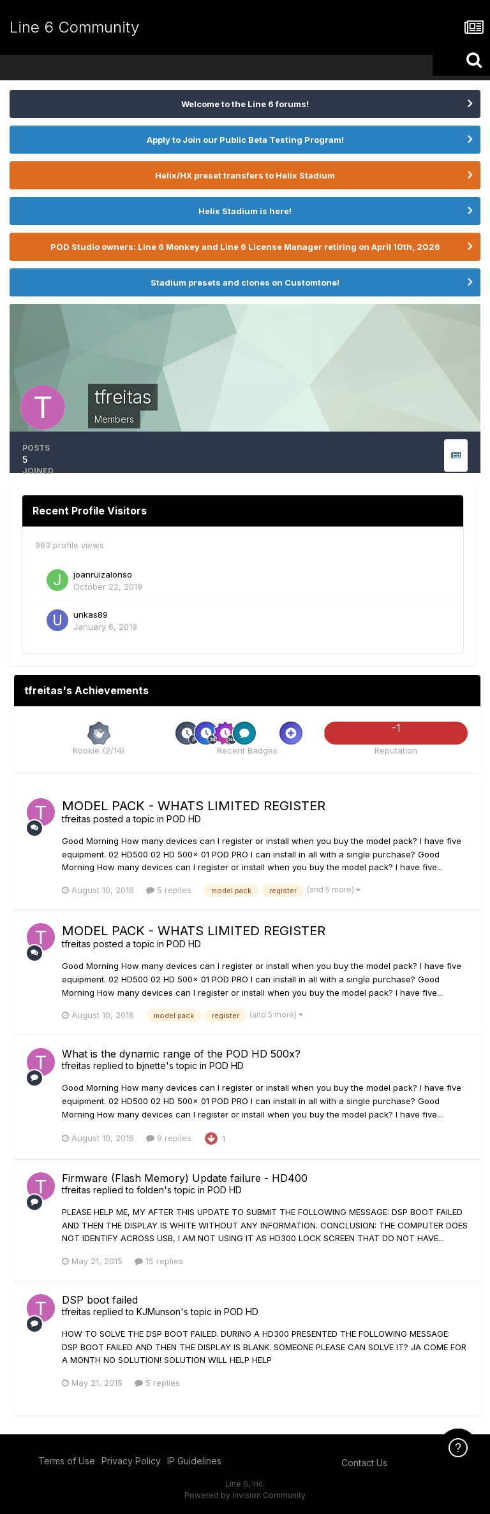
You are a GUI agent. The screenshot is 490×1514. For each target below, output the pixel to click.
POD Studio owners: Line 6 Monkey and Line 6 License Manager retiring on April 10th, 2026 (245, 247)
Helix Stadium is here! (245, 211)
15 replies (159, 1261)
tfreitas (76, 818)
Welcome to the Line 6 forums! (245, 104)
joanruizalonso (102, 574)
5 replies (168, 890)
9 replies (168, 1138)
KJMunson (159, 1311)
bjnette (151, 1065)
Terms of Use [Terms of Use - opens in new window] (66, 1460)
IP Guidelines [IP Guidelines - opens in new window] (194, 1460)
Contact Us (364, 1462)
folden (150, 1189)
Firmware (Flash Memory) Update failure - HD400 (185, 1178)
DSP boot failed (100, 1299)
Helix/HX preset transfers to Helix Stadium (245, 175)
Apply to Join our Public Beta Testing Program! (245, 140)
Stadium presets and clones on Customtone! (245, 282)
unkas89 (90, 614)
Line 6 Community (74, 27)
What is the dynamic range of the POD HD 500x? (181, 1053)
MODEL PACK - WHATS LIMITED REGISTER (193, 805)
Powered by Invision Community (245, 1495)
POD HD (184, 818)
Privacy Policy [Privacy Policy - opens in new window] (131, 1460)
